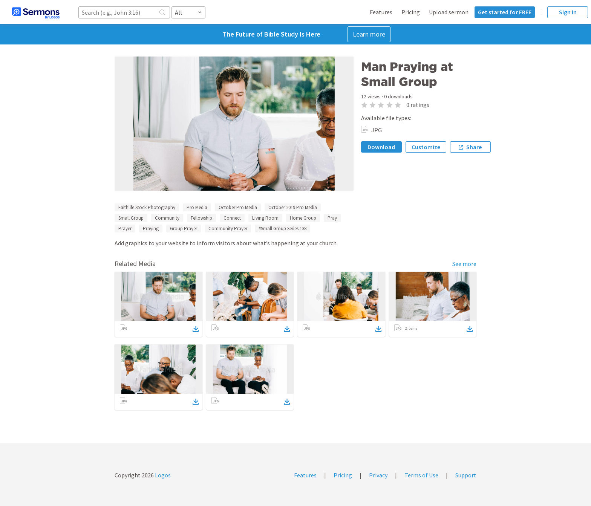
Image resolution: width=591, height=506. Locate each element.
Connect (232, 218)
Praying (151, 228)
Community (167, 218)
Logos (162, 475)
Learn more (369, 34)
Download (381, 147)
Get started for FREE (504, 12)
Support (465, 475)
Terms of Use (421, 475)
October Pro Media (238, 207)
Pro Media (197, 207)
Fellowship (201, 218)
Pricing (410, 12)
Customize (426, 147)
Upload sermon (449, 12)
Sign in (568, 12)
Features (381, 12)
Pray (332, 218)
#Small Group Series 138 (282, 228)
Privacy (378, 475)
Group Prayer (183, 228)
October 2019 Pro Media (292, 207)
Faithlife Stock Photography (146, 207)
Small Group (131, 218)
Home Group (303, 218)
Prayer (125, 228)
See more (464, 264)
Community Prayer (227, 228)
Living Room (265, 218)
